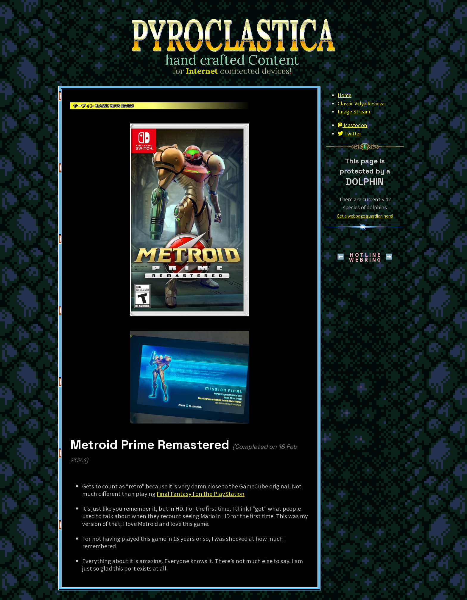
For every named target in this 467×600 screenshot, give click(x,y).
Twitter (349, 133)
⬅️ (340, 256)
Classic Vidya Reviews (362, 103)
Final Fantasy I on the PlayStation (201, 494)
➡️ (389, 256)
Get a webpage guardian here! (365, 216)
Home (344, 95)
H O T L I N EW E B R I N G (365, 257)
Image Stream (354, 111)
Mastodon (352, 125)
